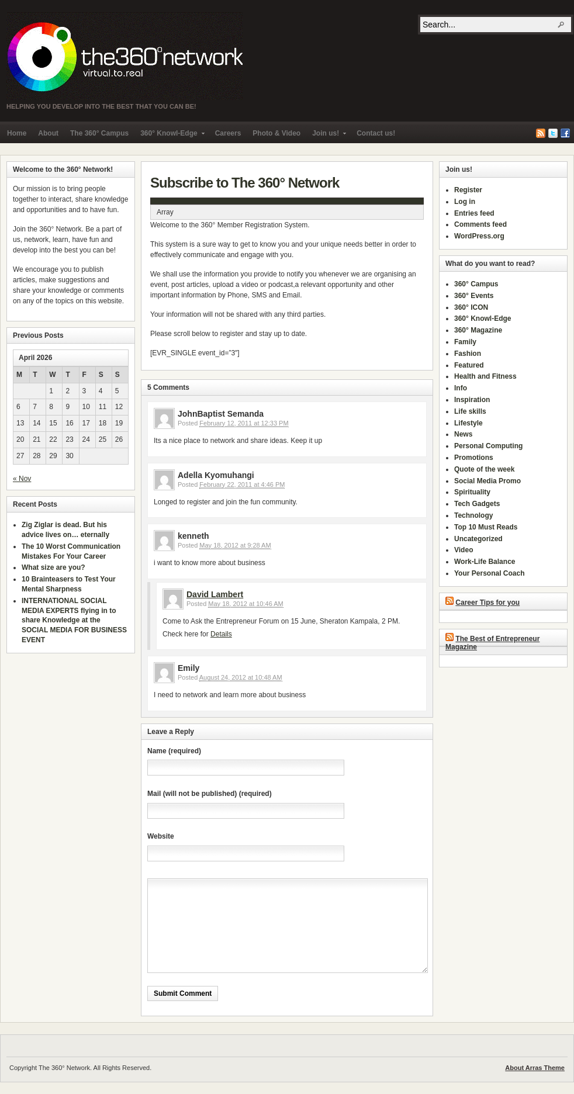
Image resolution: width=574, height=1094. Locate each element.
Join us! (326, 136)
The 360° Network (124, 56)
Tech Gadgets (477, 504)
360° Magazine (478, 330)
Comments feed (480, 224)
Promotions (473, 457)
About (48, 133)
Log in (464, 202)
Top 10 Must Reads (485, 527)
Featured (469, 365)
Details (221, 634)
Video (463, 550)
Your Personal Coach (489, 573)
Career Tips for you (487, 602)
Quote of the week (484, 469)
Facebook (565, 133)
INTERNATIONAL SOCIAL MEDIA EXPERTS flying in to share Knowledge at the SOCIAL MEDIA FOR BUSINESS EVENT (74, 620)
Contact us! (376, 133)
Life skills (470, 411)
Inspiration (472, 400)
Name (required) (174, 751)
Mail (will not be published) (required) (209, 794)
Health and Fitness (485, 376)
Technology (473, 515)
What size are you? (53, 567)
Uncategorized (478, 539)
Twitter (553, 133)
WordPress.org (479, 236)
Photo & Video (276, 133)
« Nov (22, 479)
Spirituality (472, 492)
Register (468, 190)
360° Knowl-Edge (169, 136)
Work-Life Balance (484, 562)
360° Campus (476, 284)
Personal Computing (488, 446)
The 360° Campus (99, 133)
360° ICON (471, 307)
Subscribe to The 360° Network (244, 183)
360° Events (474, 296)
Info (460, 388)
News (463, 434)
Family (465, 342)
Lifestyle (468, 423)
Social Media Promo (487, 481)
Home (16, 133)
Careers (228, 133)
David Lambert (214, 594)
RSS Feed (540, 133)
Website (160, 836)
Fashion (467, 353)
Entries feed (474, 213)
